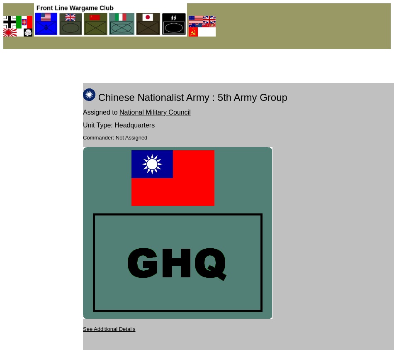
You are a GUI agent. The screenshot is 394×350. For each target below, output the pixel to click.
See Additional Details (109, 329)
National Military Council (155, 112)
